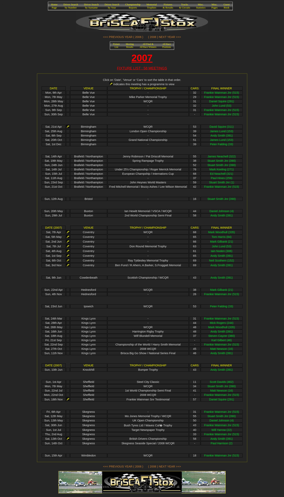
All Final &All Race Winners (148, 45)
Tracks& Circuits (184, 6)
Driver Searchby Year (112, 6)
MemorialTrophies (152, 6)
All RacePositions (166, 45)
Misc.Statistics (201, 6)
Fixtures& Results (168, 6)
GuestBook (226, 6)
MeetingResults (130, 45)
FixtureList (116, 45)
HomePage (54, 6)
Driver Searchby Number (71, 6)
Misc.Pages (214, 6)
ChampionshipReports (133, 6)
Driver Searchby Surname (91, 6)
